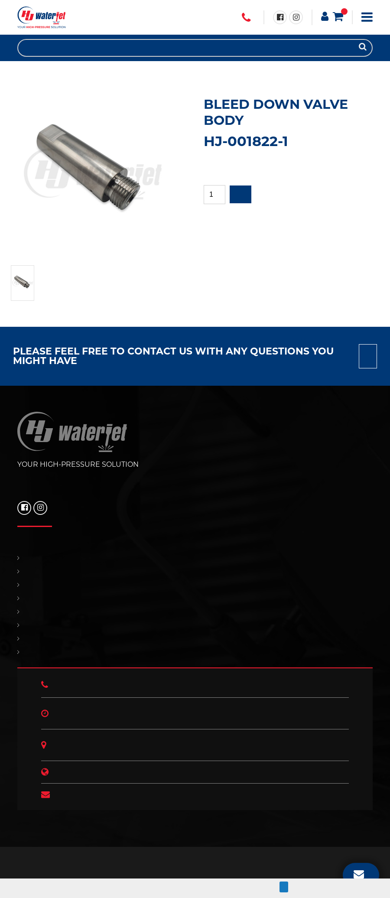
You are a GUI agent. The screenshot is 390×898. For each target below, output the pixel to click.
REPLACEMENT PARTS (195, 584)
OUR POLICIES (195, 625)
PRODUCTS (195, 571)
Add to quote (240, 194)
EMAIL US (359, 874)
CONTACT (195, 611)
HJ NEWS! (195, 638)
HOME (195, 558)
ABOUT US (195, 652)
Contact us (368, 356)
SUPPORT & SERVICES (195, 598)
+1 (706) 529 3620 (246, 17)
